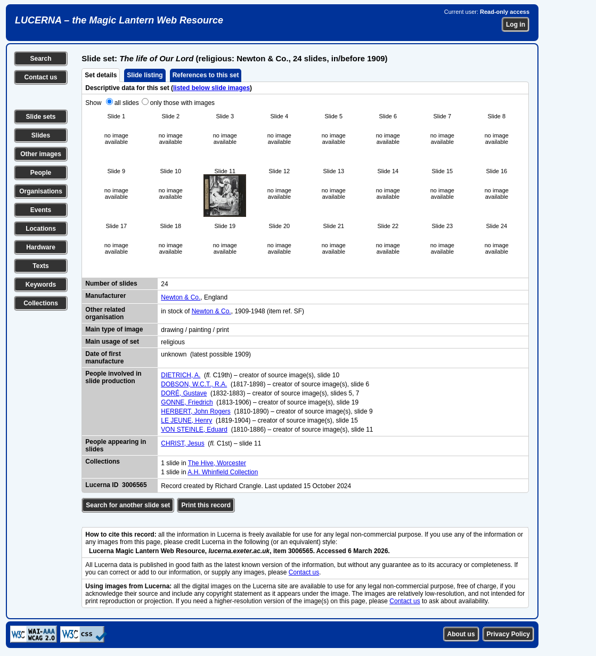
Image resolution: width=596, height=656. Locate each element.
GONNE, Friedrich (187, 402)
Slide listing (144, 75)
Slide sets (40, 116)
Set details (101, 75)
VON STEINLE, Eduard (194, 429)
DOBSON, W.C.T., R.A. (194, 384)
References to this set (206, 75)
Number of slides (111, 283)
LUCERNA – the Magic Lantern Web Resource (119, 20)
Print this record (206, 505)
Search (40, 58)
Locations (41, 228)
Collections (40, 303)
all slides (127, 103)
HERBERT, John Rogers (196, 411)
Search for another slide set (128, 505)
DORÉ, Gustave (184, 393)
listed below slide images (211, 88)
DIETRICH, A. (180, 375)
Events (40, 210)
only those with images (182, 103)
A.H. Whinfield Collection (222, 472)
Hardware (40, 247)
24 (164, 284)
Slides (40, 135)
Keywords (41, 284)
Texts (40, 266)
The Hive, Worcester (217, 463)
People (40, 172)
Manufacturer (105, 295)
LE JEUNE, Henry (186, 420)
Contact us (40, 77)
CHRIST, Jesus (182, 443)
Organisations (40, 191)
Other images (40, 154)
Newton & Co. (180, 297)
